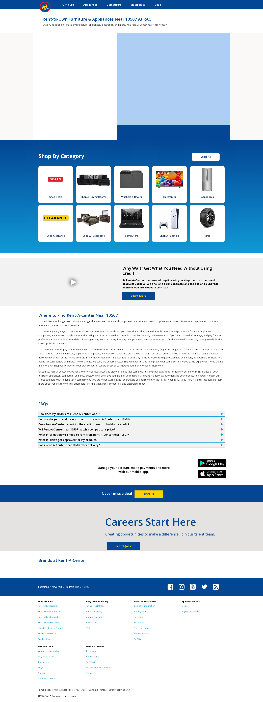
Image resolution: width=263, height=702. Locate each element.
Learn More (138, 295)
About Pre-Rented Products (51, 628)
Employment (140, 611)
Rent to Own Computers (49, 617)
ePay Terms (79, 689)
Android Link (212, 464)
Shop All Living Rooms (93, 196)
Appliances (207, 196)
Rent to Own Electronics (49, 622)
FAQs (88, 628)
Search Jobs (123, 546)
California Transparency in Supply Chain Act (109, 689)
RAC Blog (138, 639)
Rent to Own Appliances (49, 611)
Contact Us (43, 662)
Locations (43, 586)
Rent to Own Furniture (48, 606)
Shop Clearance (56, 235)
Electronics (169, 196)
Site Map (42, 673)
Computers (131, 235)
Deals (184, 606)
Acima (89, 673)
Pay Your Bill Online (95, 606)
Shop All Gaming (169, 235)
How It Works (92, 622)
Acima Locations (142, 633)
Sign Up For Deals (190, 611)
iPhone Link (212, 475)
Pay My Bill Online (46, 678)
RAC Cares (139, 622)
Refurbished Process (48, 633)
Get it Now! (91, 651)
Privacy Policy (44, 689)
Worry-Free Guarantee (48, 651)
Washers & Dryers (131, 196)
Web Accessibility (62, 689)
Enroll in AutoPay (94, 611)
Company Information (144, 606)
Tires (207, 235)
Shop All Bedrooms (94, 235)
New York (57, 586)
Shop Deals (55, 196)
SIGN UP (148, 494)
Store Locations (141, 628)
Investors (138, 617)
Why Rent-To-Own (46, 656)
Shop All (205, 157)
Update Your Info (94, 617)
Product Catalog (46, 639)
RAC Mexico (91, 662)
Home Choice (92, 656)
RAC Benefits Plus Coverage (99, 667)
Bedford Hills (72, 586)
